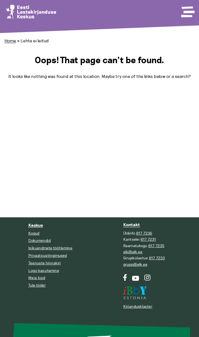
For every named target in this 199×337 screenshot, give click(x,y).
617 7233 (157, 258)
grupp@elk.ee (135, 264)
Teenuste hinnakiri (44, 263)
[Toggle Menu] (187, 10)
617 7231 (148, 239)
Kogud (33, 233)
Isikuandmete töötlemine (50, 248)
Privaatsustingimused (47, 255)
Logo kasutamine (43, 270)
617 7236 (144, 233)
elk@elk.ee (132, 252)
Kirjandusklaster (137, 306)
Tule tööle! (37, 285)
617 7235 (156, 245)
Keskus (35, 225)
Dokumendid (39, 240)
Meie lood (36, 277)
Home (10, 41)
